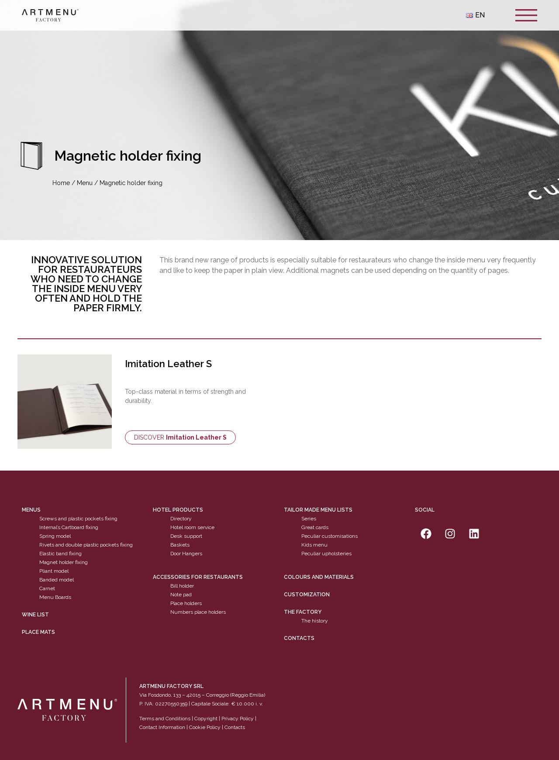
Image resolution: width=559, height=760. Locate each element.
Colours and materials (319, 577)
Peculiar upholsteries (326, 553)
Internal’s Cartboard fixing (68, 527)
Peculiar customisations (329, 536)
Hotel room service (192, 527)
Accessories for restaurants (198, 577)
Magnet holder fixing (63, 562)
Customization (307, 594)
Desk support (186, 536)
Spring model (55, 536)
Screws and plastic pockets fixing (78, 519)
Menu (85, 182)
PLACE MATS (38, 632)
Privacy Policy (237, 718)
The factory (302, 612)
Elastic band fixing (60, 553)
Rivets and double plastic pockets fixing (86, 545)
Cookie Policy (205, 727)
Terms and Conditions (164, 718)
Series (308, 519)
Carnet (47, 588)
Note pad (181, 594)
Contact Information (162, 727)
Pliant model (54, 571)
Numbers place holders (198, 612)
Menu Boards (55, 597)
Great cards (314, 527)
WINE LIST (35, 615)
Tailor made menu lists (318, 510)
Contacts (299, 638)
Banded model (56, 580)
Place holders (186, 603)
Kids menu (314, 545)
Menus (31, 510)
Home (61, 182)
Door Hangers (186, 553)
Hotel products (178, 510)
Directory (181, 519)
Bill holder (182, 586)
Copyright (205, 718)
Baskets (180, 545)
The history (314, 621)
